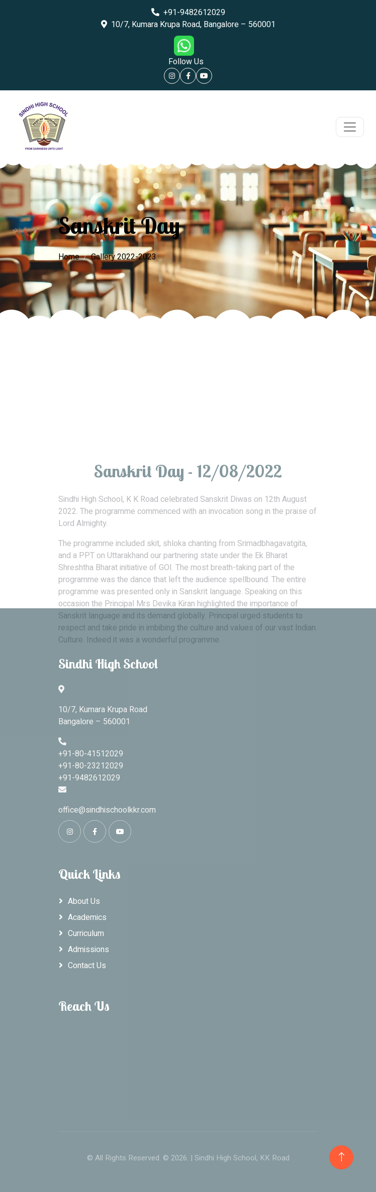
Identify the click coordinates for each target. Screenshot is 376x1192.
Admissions (88, 950)
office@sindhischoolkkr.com (107, 810)
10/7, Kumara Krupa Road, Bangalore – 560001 (188, 25)
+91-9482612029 (188, 13)
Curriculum (86, 934)
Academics (87, 917)
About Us (84, 901)
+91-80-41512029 (90, 754)
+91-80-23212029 (90, 766)
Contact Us (87, 966)
